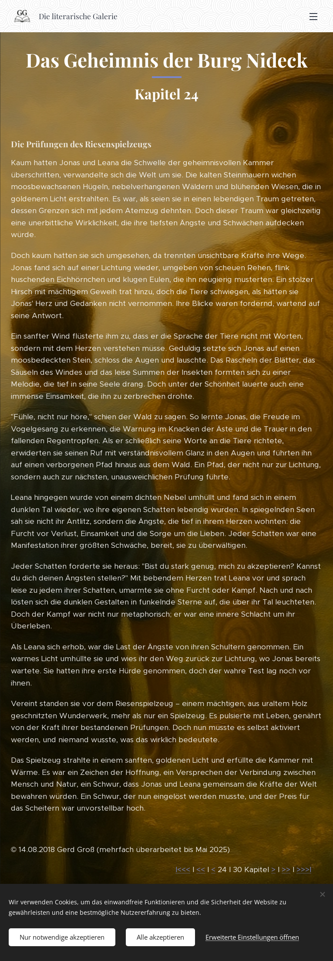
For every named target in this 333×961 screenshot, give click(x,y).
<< (200, 869)
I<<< (182, 869)
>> (286, 869)
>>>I (303, 869)
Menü (313, 16)
